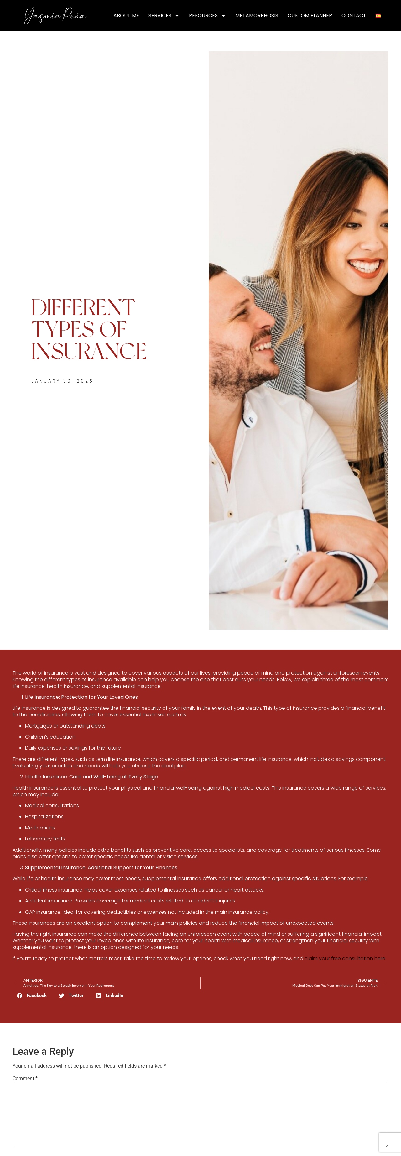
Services (164, 15)
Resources (207, 15)
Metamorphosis (256, 15)
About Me (126, 15)
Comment (25, 1078)
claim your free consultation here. (345, 958)
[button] (32, 996)
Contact (353, 15)
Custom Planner (310, 15)
